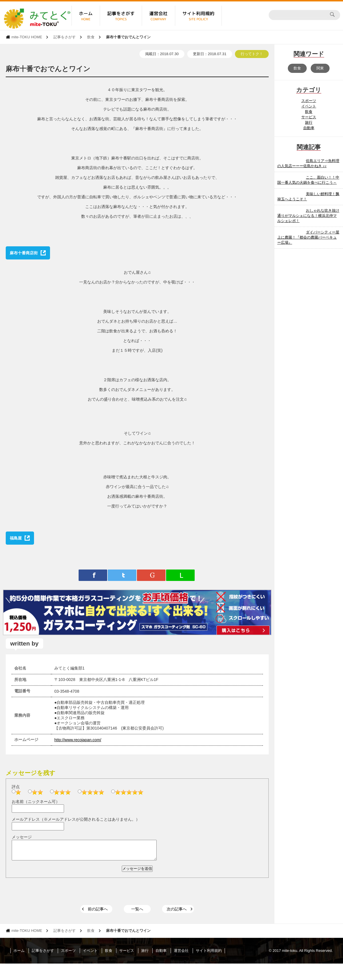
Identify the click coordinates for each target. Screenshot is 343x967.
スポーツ (308, 101)
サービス (308, 117)
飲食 (91, 37)
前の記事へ (98, 912)
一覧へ (137, 912)
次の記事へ (177, 912)
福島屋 (16, 538)
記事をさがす (64, 37)
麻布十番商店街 (24, 253)
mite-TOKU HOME (26, 37)
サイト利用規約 (209, 954)
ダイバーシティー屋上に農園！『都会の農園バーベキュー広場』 (308, 237)
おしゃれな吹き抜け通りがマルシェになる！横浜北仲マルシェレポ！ (308, 215)
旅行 (308, 122)
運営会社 (181, 954)
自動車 (308, 128)
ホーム (19, 954)
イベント (308, 106)
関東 (320, 68)
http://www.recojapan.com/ (77, 740)
